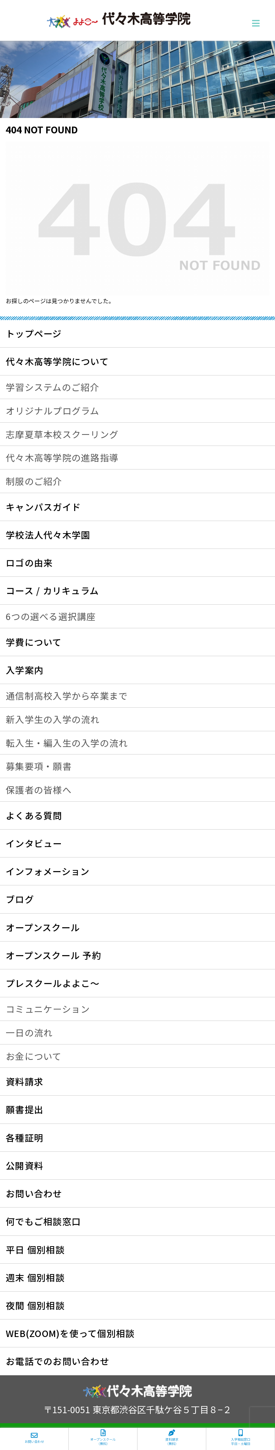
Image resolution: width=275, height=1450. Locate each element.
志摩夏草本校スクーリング (62, 434)
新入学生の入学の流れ (53, 719)
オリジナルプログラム (53, 410)
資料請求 (24, 1081)
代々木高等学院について (57, 361)
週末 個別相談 (35, 1277)
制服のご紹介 (34, 481)
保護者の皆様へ (39, 789)
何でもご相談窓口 (43, 1221)
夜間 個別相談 (35, 1305)
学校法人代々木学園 (48, 534)
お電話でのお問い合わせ (57, 1361)
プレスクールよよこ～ (53, 983)
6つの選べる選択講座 (51, 616)
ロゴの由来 (29, 562)
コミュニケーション (48, 1008)
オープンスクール (43, 927)
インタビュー (34, 843)
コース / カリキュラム (52, 590)
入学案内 (24, 669)
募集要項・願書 (39, 766)
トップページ (34, 333)
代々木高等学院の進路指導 (62, 457)
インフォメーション (48, 871)
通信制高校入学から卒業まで (67, 695)
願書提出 (24, 1109)
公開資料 (24, 1165)
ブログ (20, 899)
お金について (34, 1056)
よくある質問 (34, 815)
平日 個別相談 (35, 1249)
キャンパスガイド (43, 506)
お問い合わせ (34, 1193)
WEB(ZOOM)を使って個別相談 (70, 1333)
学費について (34, 641)
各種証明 (24, 1137)
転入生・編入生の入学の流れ (67, 742)
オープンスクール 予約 (53, 955)
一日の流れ (29, 1032)
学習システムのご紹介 (53, 386)
